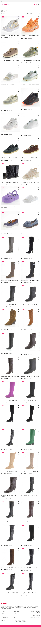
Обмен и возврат (17, 618)
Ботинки (2, 614)
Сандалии (3, 620)
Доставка (16, 614)
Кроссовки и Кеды (4, 617)
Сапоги (2, 613)
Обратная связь (17, 616)
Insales (39, 618)
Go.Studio (38, 617)
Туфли (2, 618)
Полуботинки (3, 616)
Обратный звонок (36, 615)
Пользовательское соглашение (20, 620)
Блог (15, 617)
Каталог (15, 613)
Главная (2, 7)
